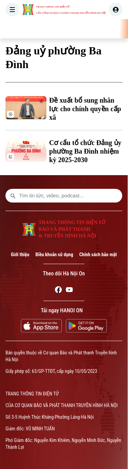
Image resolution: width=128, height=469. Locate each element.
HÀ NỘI (96, 28)
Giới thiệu (20, 254)
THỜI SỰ (70, 28)
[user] (116, 9)
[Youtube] (69, 291)
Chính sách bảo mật (98, 254)
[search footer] (13, 195)
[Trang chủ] (48, 29)
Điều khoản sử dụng (54, 254)
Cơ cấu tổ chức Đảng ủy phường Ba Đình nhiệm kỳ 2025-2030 (85, 151)
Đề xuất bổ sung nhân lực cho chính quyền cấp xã (85, 108)
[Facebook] (58, 291)
